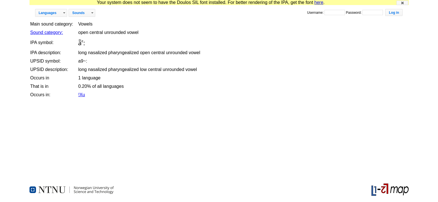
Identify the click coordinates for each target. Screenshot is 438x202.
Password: (354, 13)
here (318, 2)
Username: (315, 13)
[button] (402, 3)
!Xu (81, 94)
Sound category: (46, 32)
